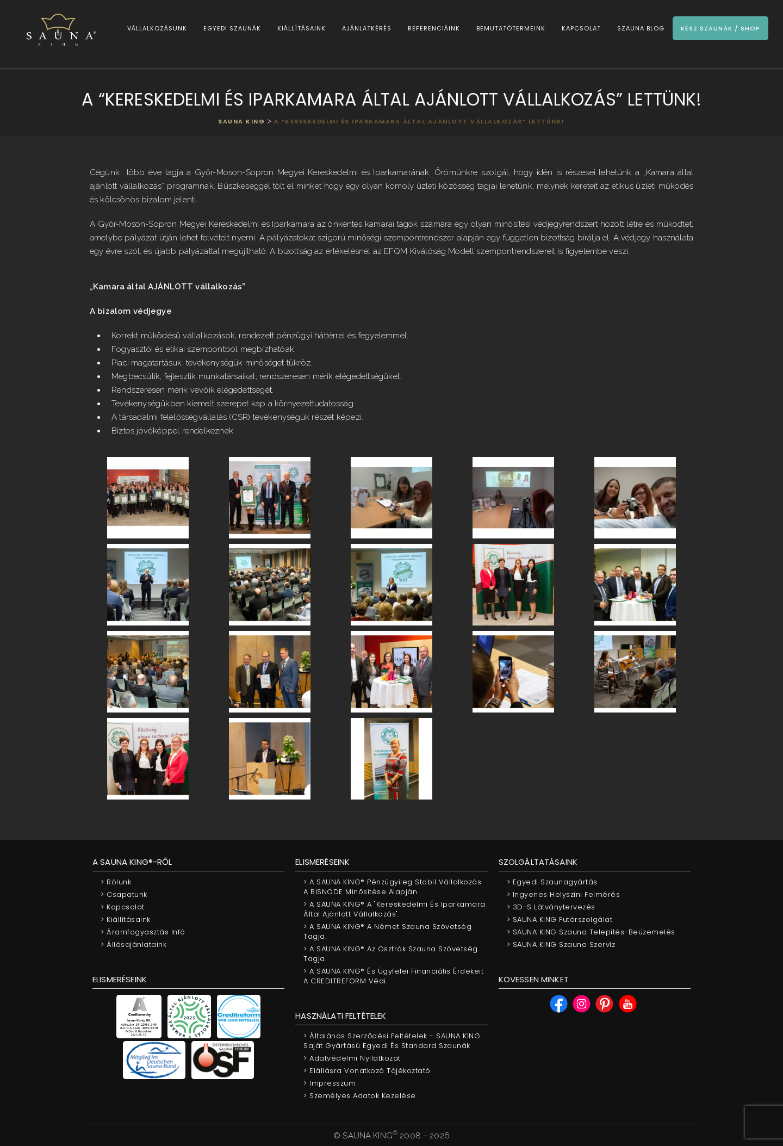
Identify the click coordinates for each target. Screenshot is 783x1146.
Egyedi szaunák (231, 28)
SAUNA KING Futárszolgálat (560, 919)
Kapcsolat (580, 28)
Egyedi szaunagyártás (552, 882)
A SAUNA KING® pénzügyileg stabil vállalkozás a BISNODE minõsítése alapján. (392, 887)
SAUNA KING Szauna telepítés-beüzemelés (591, 932)
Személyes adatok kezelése (359, 1096)
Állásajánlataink (133, 944)
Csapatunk (124, 894)
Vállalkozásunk (156, 28)
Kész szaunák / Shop (719, 28)
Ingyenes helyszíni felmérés (563, 894)
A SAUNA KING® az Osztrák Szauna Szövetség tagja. (390, 954)
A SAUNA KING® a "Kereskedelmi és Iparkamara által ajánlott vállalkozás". (394, 909)
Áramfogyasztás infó (143, 932)
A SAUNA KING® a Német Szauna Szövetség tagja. (387, 931)
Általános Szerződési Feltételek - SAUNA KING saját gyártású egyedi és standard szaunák (391, 1041)
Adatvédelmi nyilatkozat (352, 1058)
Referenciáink (433, 28)
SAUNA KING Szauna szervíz (561, 944)
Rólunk (116, 882)
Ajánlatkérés (365, 28)
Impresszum (329, 1083)
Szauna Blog (639, 28)
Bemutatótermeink (509, 28)
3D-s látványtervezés (551, 907)
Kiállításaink (300, 28)
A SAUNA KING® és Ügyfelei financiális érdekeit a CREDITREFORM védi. (393, 976)
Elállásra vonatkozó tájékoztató (367, 1071)
